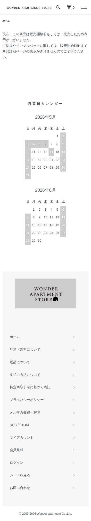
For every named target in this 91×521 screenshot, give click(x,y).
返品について (20, 362)
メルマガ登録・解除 (25, 412)
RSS (13, 425)
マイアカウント (21, 437)
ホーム (6, 20)
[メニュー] (83, 7)
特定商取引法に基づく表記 (30, 387)
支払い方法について (25, 375)
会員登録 (16, 450)
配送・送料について (25, 349)
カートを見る (20, 475)
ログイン (16, 462)
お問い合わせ (20, 488)
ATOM (24, 425)
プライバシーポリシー (27, 400)
